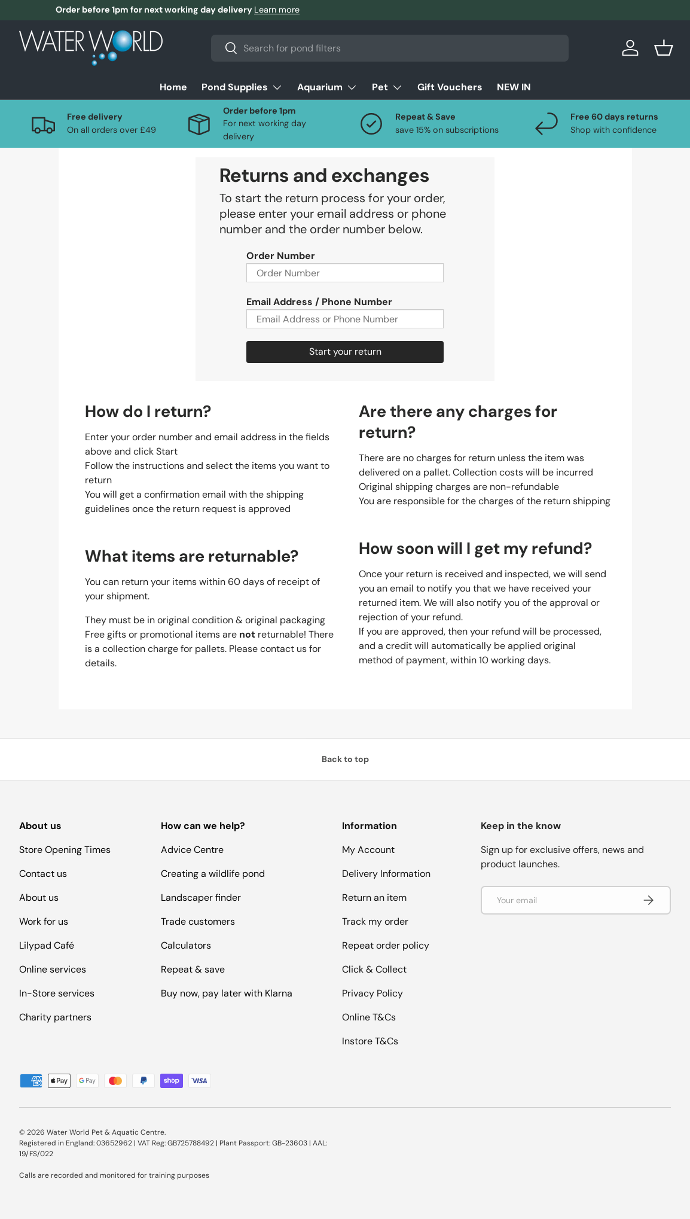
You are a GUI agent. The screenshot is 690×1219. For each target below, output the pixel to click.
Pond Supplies (242, 87)
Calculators (186, 945)
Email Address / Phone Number (319, 301)
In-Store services (56, 993)
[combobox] (390, 48)
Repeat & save (193, 969)
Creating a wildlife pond (213, 873)
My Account (368, 849)
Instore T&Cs (370, 1041)
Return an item (374, 897)
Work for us (43, 921)
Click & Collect (374, 969)
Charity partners (55, 1017)
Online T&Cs (369, 1017)
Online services (52, 969)
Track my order (375, 921)
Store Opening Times (65, 849)
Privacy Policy (372, 993)
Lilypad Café (46, 945)
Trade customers (198, 921)
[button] (664, 48)
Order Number (280, 255)
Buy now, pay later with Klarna (226, 993)
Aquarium (327, 87)
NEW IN (514, 87)
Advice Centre (192, 849)
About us (39, 897)
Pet (387, 87)
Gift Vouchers (450, 87)
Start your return (345, 351)
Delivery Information (386, 873)
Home (173, 87)
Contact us (43, 873)
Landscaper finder (201, 897)
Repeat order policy (385, 945)
